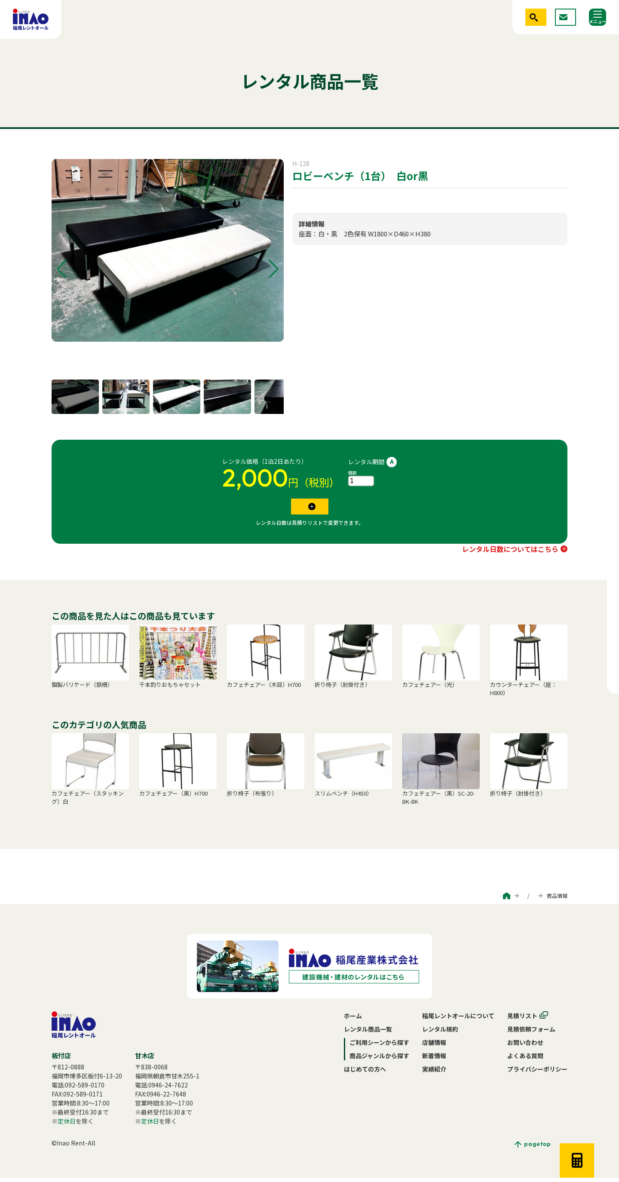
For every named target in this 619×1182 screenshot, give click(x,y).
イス (298, 197)
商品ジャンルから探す (508, 899)
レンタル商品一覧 (368, 1033)
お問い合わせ (525, 1046)
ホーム (353, 1020)
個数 (352, 472)
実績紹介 (434, 1073)
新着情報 (434, 1060)
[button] (61, 269)
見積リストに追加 (304, 508)
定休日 (67, 1125)
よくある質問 (525, 1060)
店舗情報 (434, 1046)
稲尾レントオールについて (458, 1020)
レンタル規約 (440, 1033)
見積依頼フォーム (531, 1033)
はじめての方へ (365, 1073)
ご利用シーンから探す (446, 899)
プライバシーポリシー (537, 1073)
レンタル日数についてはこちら (510, 553)
